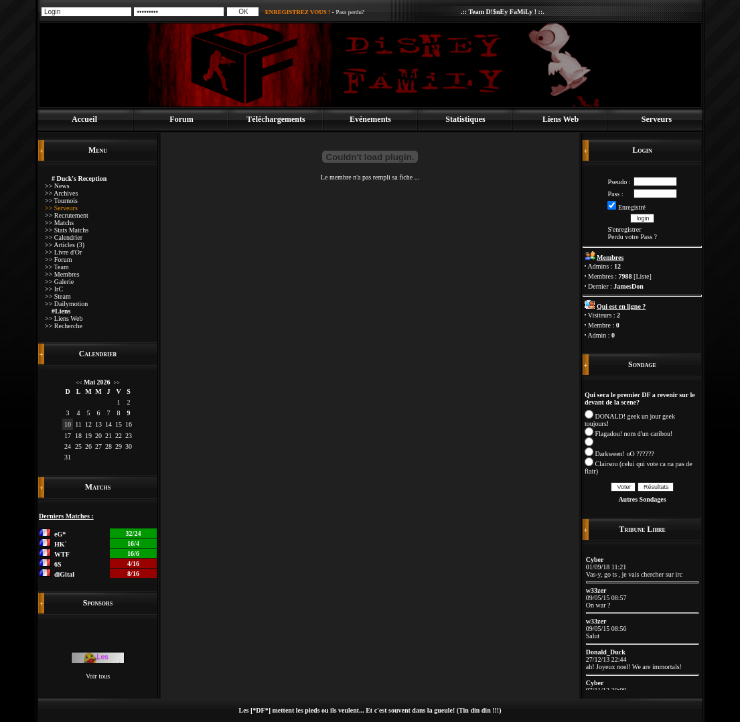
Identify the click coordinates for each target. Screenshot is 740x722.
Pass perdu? (350, 12)
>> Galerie (59, 281)
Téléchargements (275, 119)
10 (67, 424)
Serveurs (657, 119)
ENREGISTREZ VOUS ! (297, 12)
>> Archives (61, 193)
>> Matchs (59, 222)
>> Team (57, 267)
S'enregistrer (624, 229)
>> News (57, 186)
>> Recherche (63, 326)
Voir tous (98, 676)
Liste (642, 276)
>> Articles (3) (64, 244)
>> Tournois (61, 200)
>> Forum (58, 259)
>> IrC (54, 289)
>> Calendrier (63, 237)
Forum (181, 119)
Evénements (370, 119)
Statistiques (465, 119)
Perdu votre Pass (629, 236)
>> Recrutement (66, 215)
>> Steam (58, 296)
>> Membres (62, 274)
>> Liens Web (63, 318)
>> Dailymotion (66, 303)
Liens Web (560, 119)
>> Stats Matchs (66, 230)
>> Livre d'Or (63, 252)
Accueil (84, 119)
